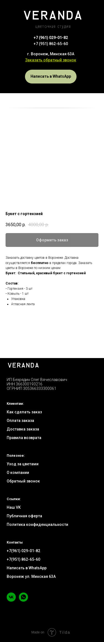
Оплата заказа (20, 420)
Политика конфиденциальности (37, 524)
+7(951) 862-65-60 (23, 559)
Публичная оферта (24, 516)
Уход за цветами (23, 464)
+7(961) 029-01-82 (23, 551)
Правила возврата (24, 437)
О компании (18, 472)
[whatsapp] (23, 600)
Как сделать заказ (24, 412)
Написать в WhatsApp (27, 568)
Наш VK (14, 507)
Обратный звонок (23, 481)
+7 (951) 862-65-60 (51, 43)
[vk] (11, 600)
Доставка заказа (23, 429)
